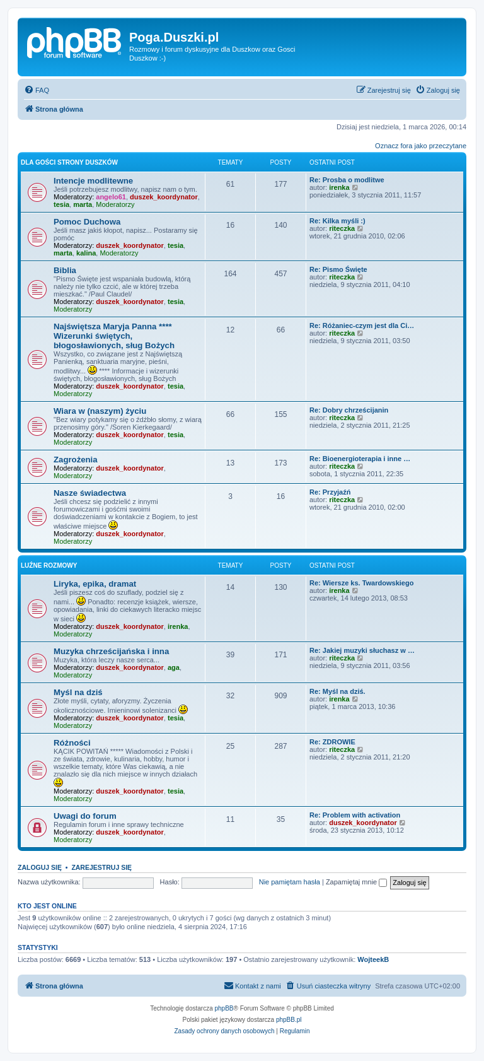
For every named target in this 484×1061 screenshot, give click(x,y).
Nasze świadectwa (90, 493)
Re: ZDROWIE (332, 742)
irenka (339, 187)
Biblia (65, 270)
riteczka (342, 228)
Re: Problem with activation (354, 815)
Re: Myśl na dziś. (337, 691)
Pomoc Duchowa (87, 221)
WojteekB (373, 959)
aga (174, 667)
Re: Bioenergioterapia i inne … (359, 458)
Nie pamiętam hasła (289, 882)
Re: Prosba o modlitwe (346, 180)
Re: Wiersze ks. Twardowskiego (361, 583)
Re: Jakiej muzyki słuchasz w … (362, 650)
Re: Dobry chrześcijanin (348, 410)
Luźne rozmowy (49, 565)
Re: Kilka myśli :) (337, 221)
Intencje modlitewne (93, 180)
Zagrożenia (76, 459)
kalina (86, 253)
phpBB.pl (289, 1019)
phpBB (224, 1008)
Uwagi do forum (85, 816)
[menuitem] (36, 90)
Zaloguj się (40, 867)
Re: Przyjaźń (329, 492)
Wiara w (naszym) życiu (100, 411)
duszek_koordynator (164, 197)
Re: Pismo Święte (338, 269)
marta (82, 204)
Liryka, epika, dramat (95, 584)
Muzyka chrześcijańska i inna (111, 651)
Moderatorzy (115, 204)
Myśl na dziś (78, 692)
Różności (72, 742)
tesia (61, 204)
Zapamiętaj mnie (356, 882)
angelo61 (111, 197)
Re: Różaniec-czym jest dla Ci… (361, 325)
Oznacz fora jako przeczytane (420, 145)
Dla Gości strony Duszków (69, 162)
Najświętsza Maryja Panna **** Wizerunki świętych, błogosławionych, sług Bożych (114, 336)
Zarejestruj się (101, 867)
